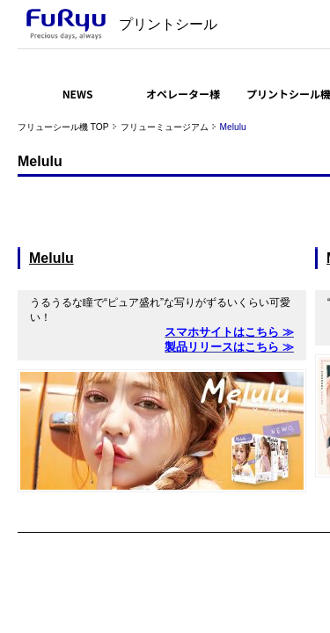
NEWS (77, 93)
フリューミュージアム (165, 127)
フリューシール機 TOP (63, 127)
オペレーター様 (183, 93)
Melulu (51, 258)
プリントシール (168, 24)
